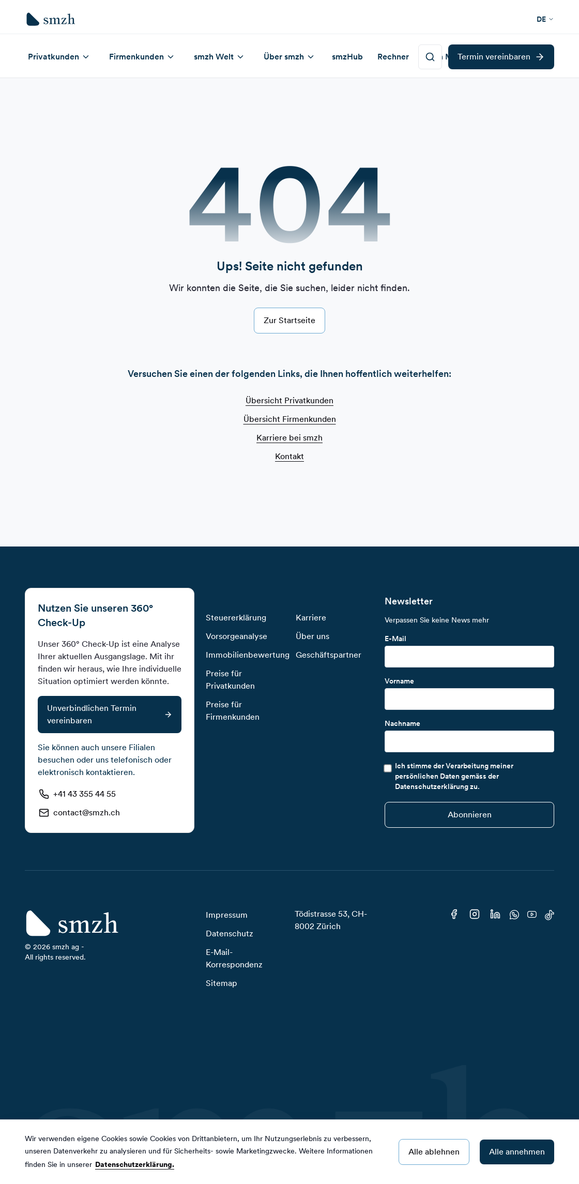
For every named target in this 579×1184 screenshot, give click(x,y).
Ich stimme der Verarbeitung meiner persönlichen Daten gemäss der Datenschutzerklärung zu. (454, 776)
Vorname (399, 681)
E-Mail (395, 638)
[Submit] (469, 815)
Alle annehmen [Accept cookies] (517, 1152)
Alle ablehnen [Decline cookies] (434, 1152)
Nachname (402, 723)
